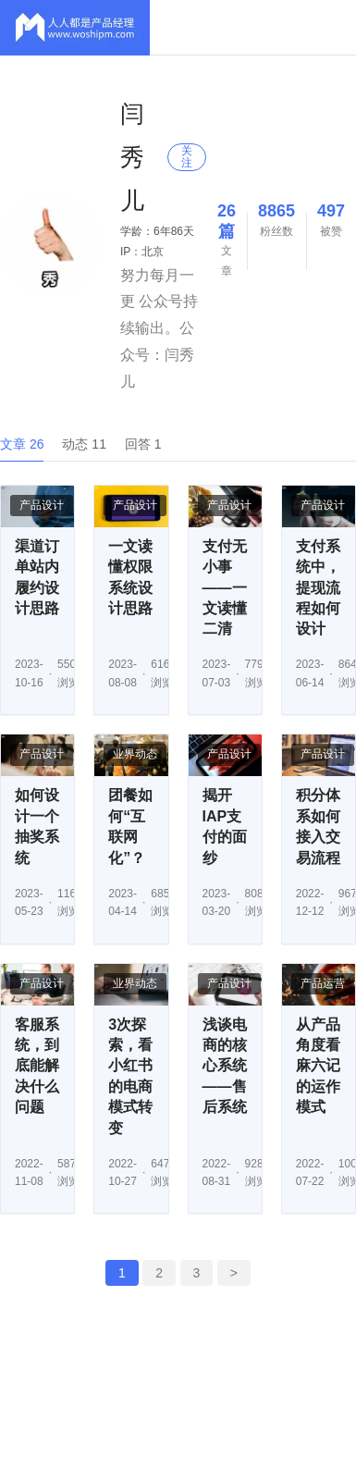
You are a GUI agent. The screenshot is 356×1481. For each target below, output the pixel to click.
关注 (186, 156)
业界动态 (135, 753)
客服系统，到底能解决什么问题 (37, 1066)
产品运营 (323, 983)
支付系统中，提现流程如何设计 (318, 587)
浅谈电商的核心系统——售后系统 (225, 1066)
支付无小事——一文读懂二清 (225, 587)
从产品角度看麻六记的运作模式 (318, 1066)
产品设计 (41, 505)
